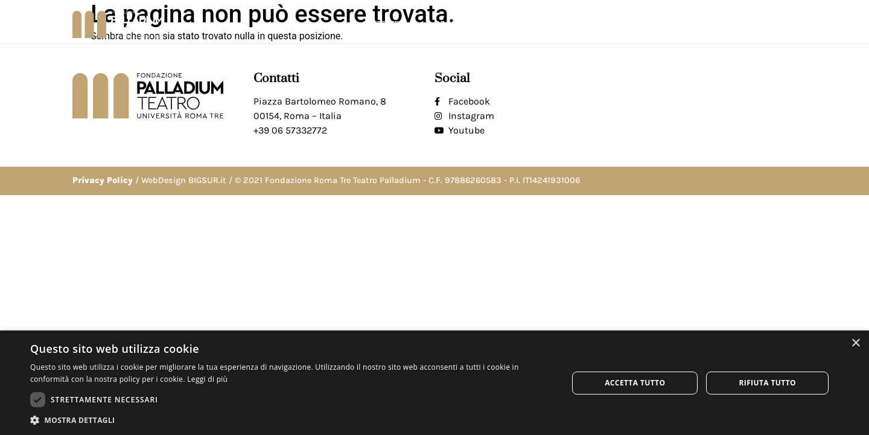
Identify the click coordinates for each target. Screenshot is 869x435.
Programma (463, 24)
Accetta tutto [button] (635, 383)
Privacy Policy (102, 180)
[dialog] (434, 382)
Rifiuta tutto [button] (767, 383)
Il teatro (389, 24)
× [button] (855, 343)
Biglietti (682, 24)
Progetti (537, 24)
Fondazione (611, 24)
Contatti (742, 24)
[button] (787, 24)
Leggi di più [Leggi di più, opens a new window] (207, 379)
